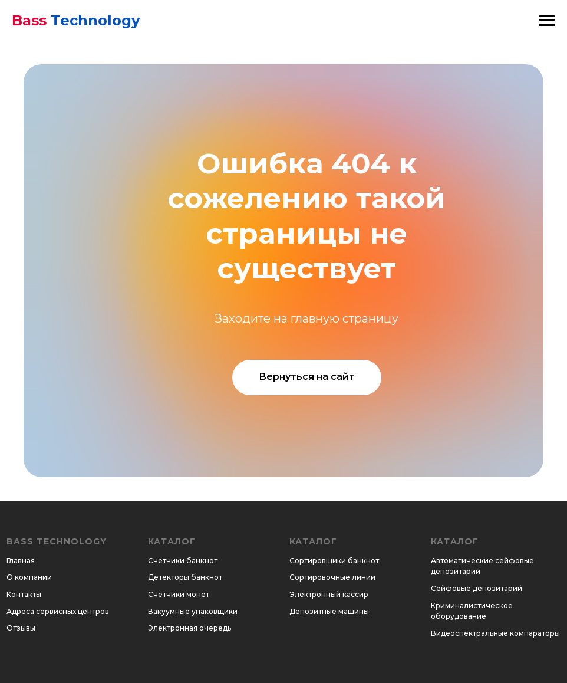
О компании (29, 577)
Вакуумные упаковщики (193, 611)
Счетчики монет (178, 594)
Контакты (23, 594)
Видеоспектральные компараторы (495, 633)
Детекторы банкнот (185, 577)
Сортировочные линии (332, 577)
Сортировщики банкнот (334, 560)
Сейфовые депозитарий (476, 588)
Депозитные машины (329, 611)
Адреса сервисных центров (57, 611)
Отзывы (20, 627)
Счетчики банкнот (182, 560)
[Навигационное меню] (547, 21)
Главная (20, 560)
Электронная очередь (189, 627)
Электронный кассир (328, 594)
